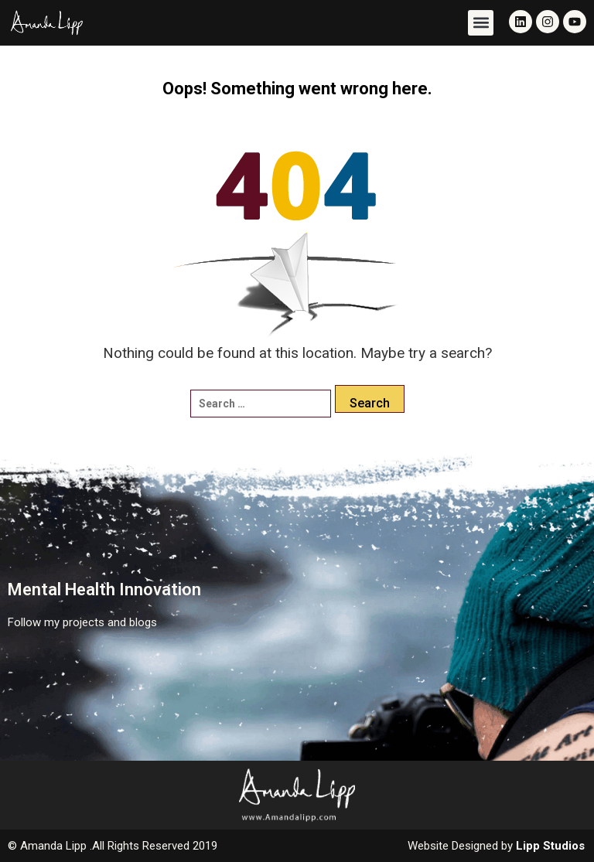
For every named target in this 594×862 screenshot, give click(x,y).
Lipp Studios (550, 846)
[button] (480, 23)
